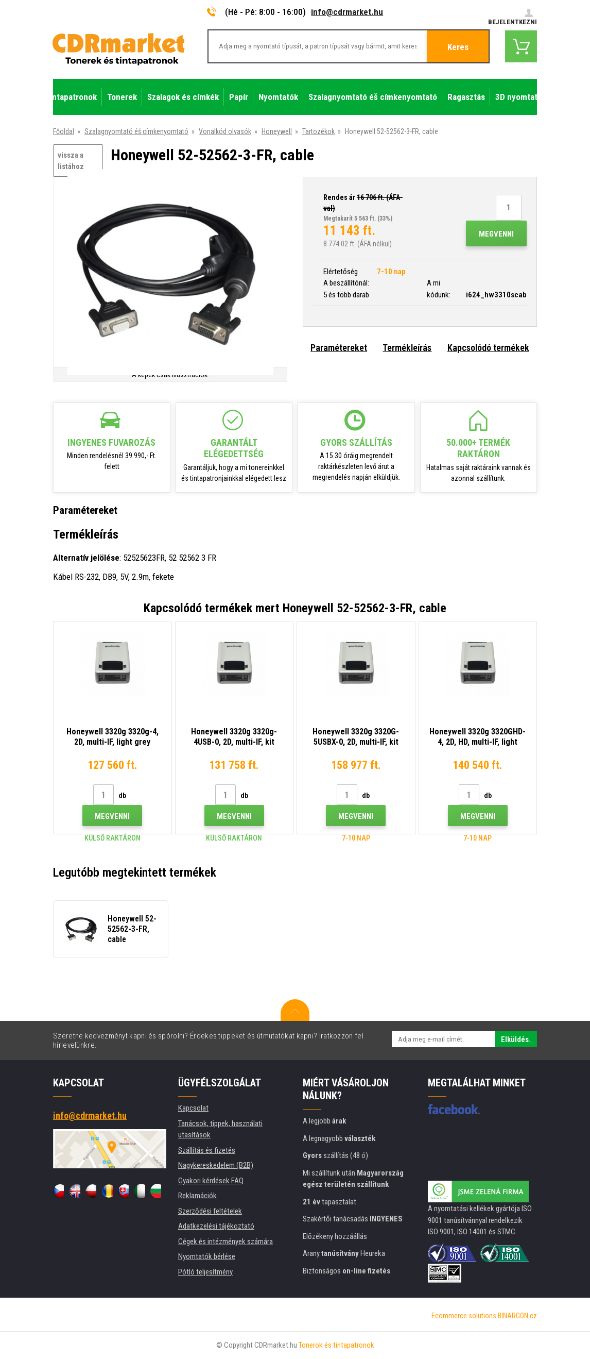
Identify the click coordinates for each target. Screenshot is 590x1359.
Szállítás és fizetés (206, 1150)
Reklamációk (197, 1195)
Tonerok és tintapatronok (336, 1345)
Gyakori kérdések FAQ (211, 1180)
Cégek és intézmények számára (225, 1241)
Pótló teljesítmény (205, 1272)
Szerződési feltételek (210, 1211)
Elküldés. (516, 1039)
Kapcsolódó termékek (488, 347)
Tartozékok (318, 131)
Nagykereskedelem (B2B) (215, 1165)
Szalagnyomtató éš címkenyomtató (136, 131)
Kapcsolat (193, 1108)
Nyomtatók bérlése (206, 1256)
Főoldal (63, 131)
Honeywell (277, 131)
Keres (457, 47)
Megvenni (496, 234)
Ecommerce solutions (463, 1316)
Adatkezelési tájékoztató (216, 1226)
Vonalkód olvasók (225, 131)
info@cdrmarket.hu (347, 12)
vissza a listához (71, 161)
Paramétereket (338, 347)
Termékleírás (407, 347)
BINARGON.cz (517, 1316)
